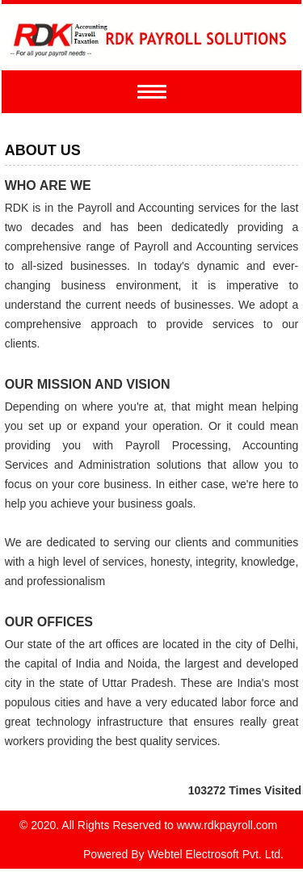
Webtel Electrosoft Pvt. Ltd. (215, 854)
